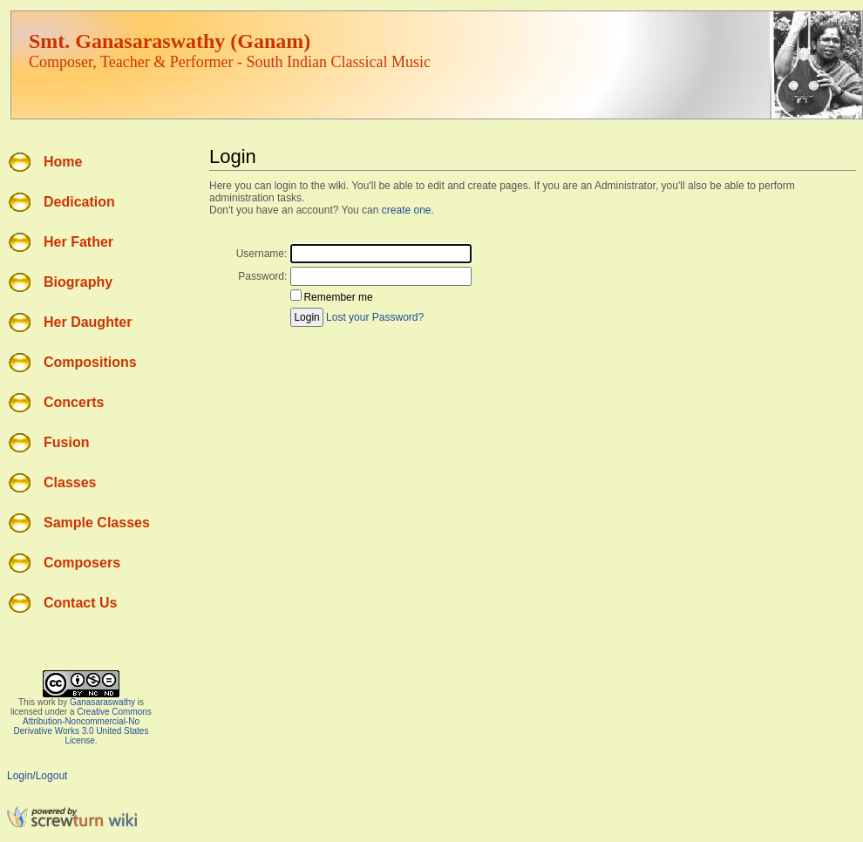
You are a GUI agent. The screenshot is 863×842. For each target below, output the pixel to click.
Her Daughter (88, 322)
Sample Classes (97, 522)
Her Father (78, 241)
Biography (78, 282)
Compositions (90, 362)
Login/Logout (37, 776)
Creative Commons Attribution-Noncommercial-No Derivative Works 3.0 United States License (83, 726)
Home (63, 161)
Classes (70, 482)
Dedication (79, 201)
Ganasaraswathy (102, 702)
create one (407, 210)
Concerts (74, 402)
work (46, 702)
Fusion (66, 442)
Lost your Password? (375, 317)
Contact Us (80, 602)
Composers (82, 562)
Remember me (337, 297)
